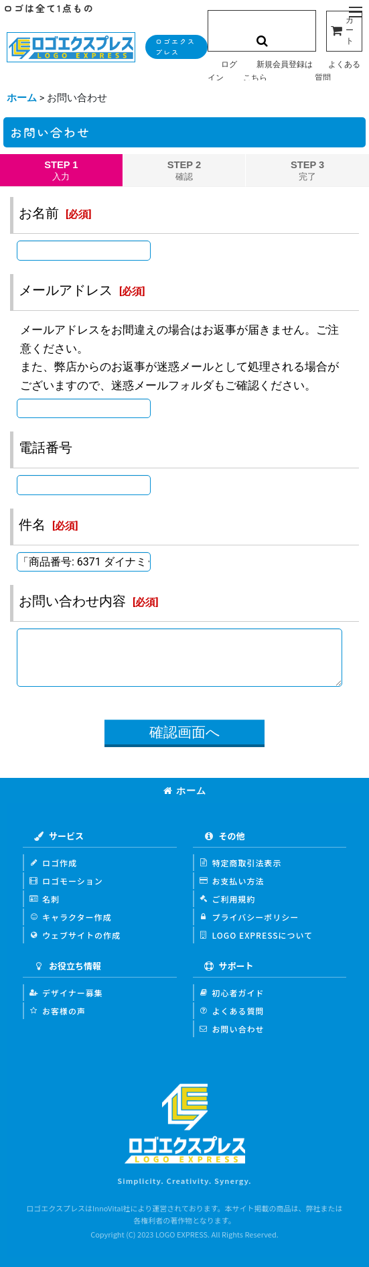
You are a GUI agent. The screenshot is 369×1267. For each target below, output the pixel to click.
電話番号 (45, 448)
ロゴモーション (66, 880)
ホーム (184, 790)
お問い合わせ (232, 1029)
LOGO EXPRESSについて (256, 935)
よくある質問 (232, 1010)
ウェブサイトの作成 (75, 935)
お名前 (39, 213)
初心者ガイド (232, 992)
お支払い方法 (232, 880)
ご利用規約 (228, 899)
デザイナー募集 (66, 992)
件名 (32, 525)
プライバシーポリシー (249, 917)
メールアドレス (66, 290)
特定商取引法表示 (241, 862)
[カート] (344, 31)
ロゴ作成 (53, 862)
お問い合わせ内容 (72, 601)
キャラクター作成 (70, 917)
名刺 (44, 899)
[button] (355, 13)
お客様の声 (57, 1010)
